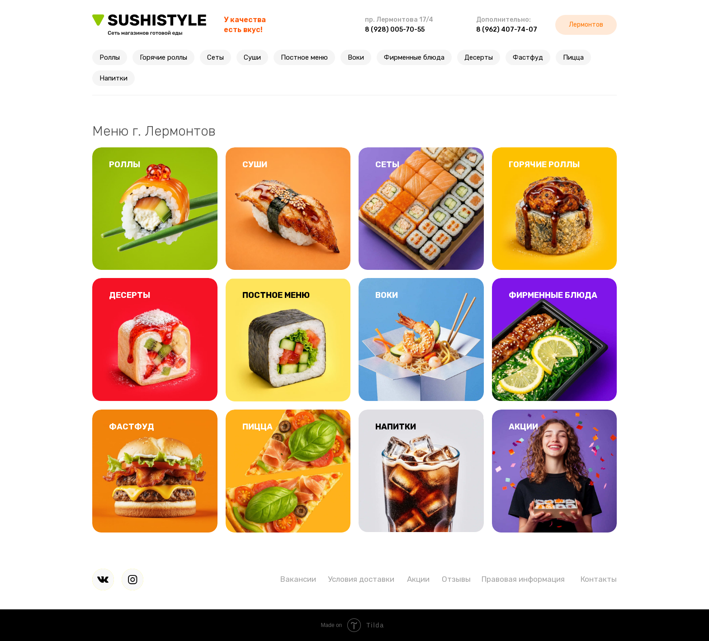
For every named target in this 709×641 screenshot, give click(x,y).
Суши (252, 57)
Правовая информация (523, 579)
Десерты (478, 57)
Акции (418, 579)
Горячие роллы (163, 57)
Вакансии (298, 579)
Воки (356, 57)
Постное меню (304, 57)
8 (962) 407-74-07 (506, 29)
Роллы (109, 57)
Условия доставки (361, 579)
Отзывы (456, 579)
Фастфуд (528, 57)
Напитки (113, 78)
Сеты (215, 57)
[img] (103, 579)
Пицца (573, 57)
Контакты (599, 579)
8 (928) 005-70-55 (395, 29)
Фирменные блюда (414, 57)
